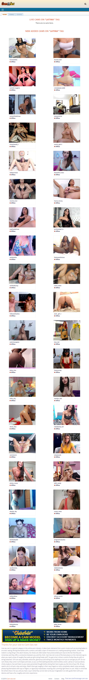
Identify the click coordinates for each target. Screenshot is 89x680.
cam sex (85, 678)
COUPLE (19, 14)
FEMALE (11, 14)
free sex (68, 678)
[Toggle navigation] (85, 4)
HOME (5, 14)
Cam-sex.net (11, 679)
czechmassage (76, 678)
